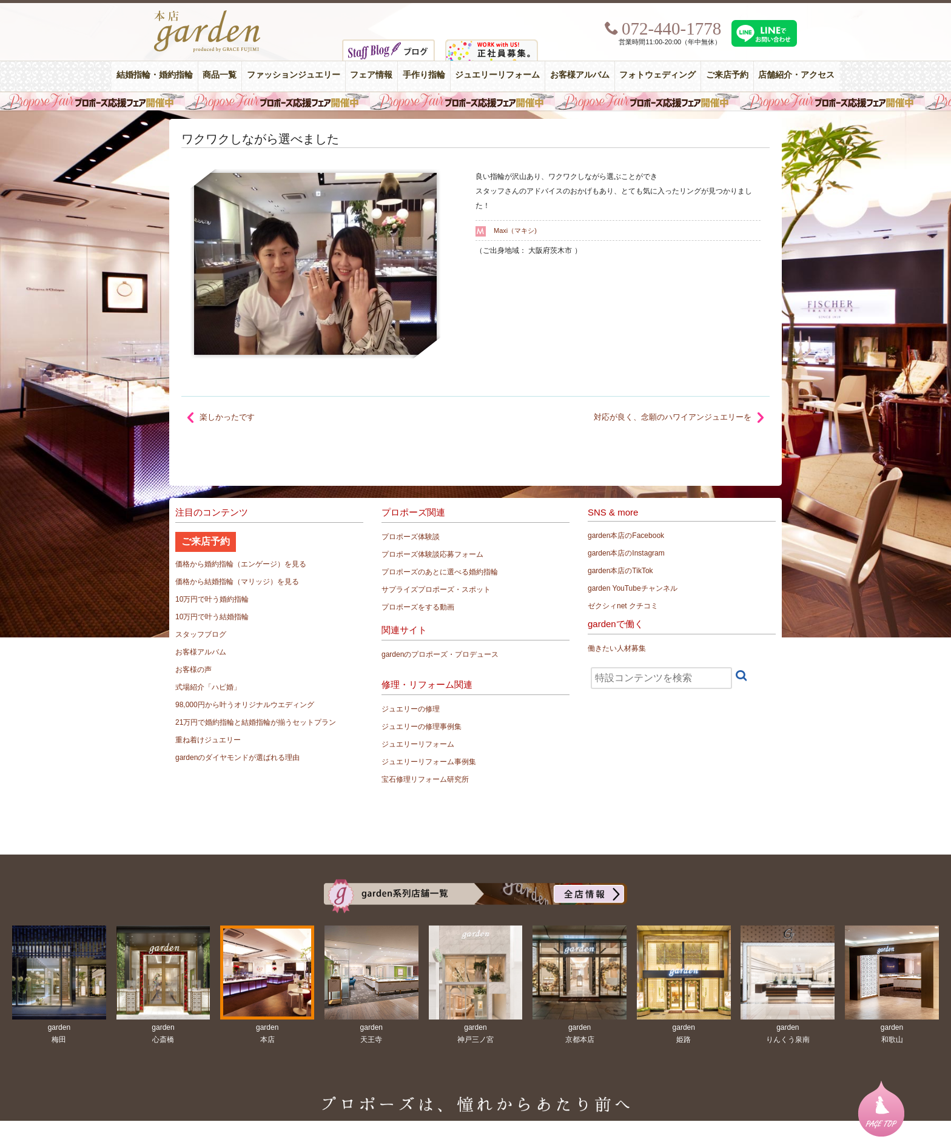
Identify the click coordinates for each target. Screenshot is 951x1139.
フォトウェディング (657, 74)
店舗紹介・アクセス (796, 74)
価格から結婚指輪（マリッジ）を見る (237, 581)
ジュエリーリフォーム (497, 74)
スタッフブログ (200, 634)
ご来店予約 (727, 74)
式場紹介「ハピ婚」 (208, 687)
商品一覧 (220, 74)
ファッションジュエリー (293, 74)
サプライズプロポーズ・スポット (436, 589)
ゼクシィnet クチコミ (623, 606)
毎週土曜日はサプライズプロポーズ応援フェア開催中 (475, 101)
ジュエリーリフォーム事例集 (428, 762)
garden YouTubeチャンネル (632, 588)
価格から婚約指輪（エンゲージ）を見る (240, 564)
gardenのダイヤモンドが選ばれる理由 (237, 757)
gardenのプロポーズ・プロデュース (440, 654)
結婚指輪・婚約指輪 (154, 74)
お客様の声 (193, 669)
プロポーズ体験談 (410, 537)
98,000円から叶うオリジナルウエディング (244, 705)
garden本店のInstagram (626, 553)
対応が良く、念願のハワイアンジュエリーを (672, 417)
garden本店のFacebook (626, 535)
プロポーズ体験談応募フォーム (432, 554)
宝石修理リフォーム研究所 (425, 779)
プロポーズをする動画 (417, 607)
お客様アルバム (580, 74)
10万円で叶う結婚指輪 (212, 617)
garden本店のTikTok (620, 570)
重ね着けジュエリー (208, 740)
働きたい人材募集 (617, 648)
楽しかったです (227, 417)
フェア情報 (371, 74)
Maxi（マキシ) (515, 230)
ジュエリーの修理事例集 (421, 726)
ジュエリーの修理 (410, 709)
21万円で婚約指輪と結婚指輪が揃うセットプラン (255, 722)
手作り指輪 (424, 74)
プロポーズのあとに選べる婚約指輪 (439, 572)
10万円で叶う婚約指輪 (212, 599)
